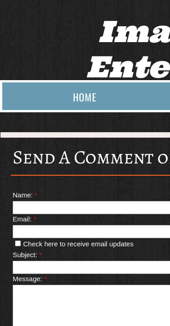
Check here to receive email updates (74, 244)
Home (85, 97)
